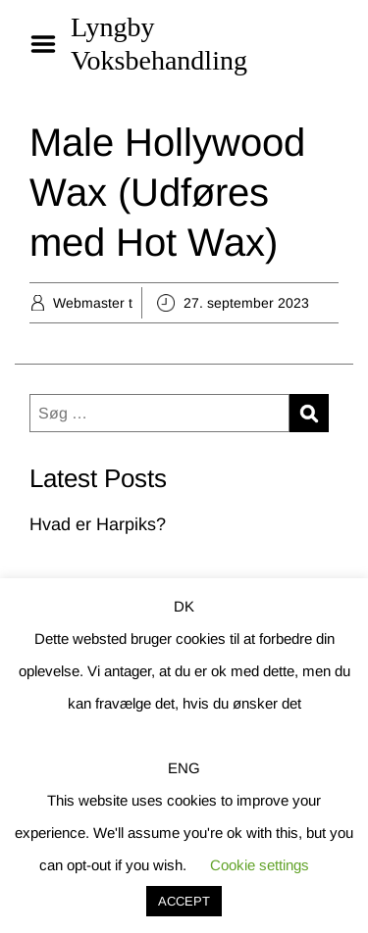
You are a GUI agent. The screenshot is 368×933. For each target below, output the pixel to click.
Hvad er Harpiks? (97, 524)
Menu (50, 44)
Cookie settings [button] (259, 865)
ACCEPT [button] (184, 901)
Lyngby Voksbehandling (159, 43)
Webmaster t (92, 303)
